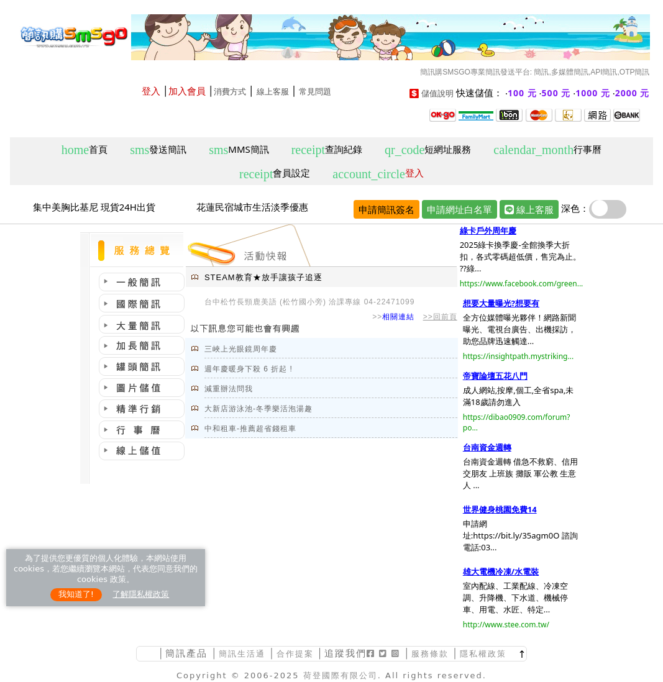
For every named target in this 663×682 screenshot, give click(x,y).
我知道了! (76, 594)
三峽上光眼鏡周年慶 (240, 349)
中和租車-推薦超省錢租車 (250, 428)
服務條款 (430, 653)
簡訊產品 (186, 653)
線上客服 (273, 91)
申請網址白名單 (459, 209)
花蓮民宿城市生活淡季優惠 (252, 207)
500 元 (556, 93)
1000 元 (592, 93)
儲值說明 (437, 93)
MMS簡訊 (239, 150)
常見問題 (315, 91)
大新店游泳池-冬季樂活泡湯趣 (258, 408)
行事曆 (547, 150)
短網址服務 (428, 150)
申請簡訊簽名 (386, 209)
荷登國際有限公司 (340, 675)
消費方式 (230, 91)
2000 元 (632, 93)
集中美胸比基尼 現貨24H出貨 (94, 207)
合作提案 (295, 653)
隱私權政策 (483, 653)
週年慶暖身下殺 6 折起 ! (248, 369)
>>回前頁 (440, 316)
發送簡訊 (158, 150)
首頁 (84, 150)
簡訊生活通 (242, 653)
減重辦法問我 (228, 388)
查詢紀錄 (326, 150)
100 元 (522, 93)
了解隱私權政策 (140, 594)
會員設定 (274, 173)
